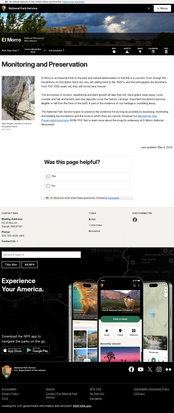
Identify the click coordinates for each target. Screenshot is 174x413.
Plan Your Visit (10, 50)
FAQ (92, 219)
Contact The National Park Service (61, 395)
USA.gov (139, 393)
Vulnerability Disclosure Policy (151, 389)
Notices (50, 389)
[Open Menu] (162, 8)
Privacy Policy (10, 393)
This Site (11, 264)
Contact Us (9, 241)
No (53, 185)
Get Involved (56, 50)
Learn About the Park (35, 50)
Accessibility (9, 389)
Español (94, 231)
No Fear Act (97, 393)
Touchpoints (113, 198)
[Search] (41, 254)
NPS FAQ (95, 389)
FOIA (5, 398)
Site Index (95, 225)
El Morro (11, 40)
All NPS (30, 264)
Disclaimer (96, 398)
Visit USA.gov (82, 406)
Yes (54, 176)
